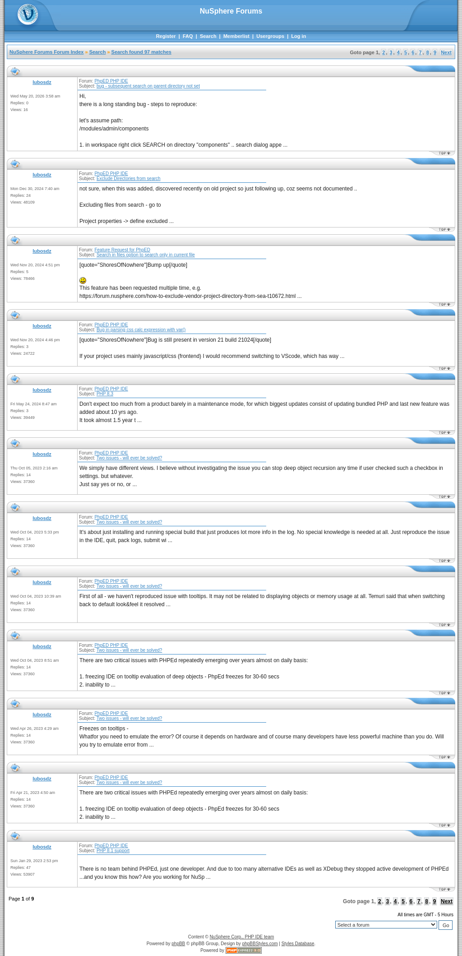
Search (208, 36)
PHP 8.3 (105, 393)
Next (446, 52)
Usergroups (270, 36)
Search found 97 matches (141, 52)
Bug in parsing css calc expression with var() (141, 329)
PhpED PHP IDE (111, 81)
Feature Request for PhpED (122, 249)
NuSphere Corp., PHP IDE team (242, 936)
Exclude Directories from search (129, 178)
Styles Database (298, 943)
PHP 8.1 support (113, 850)
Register (166, 36)
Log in (298, 36)
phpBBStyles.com (260, 943)
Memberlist (236, 36)
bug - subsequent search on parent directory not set (148, 86)
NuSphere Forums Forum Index (46, 52)
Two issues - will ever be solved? (129, 457)
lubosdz (41, 82)
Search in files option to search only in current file (146, 254)
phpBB (178, 943)
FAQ (188, 36)
